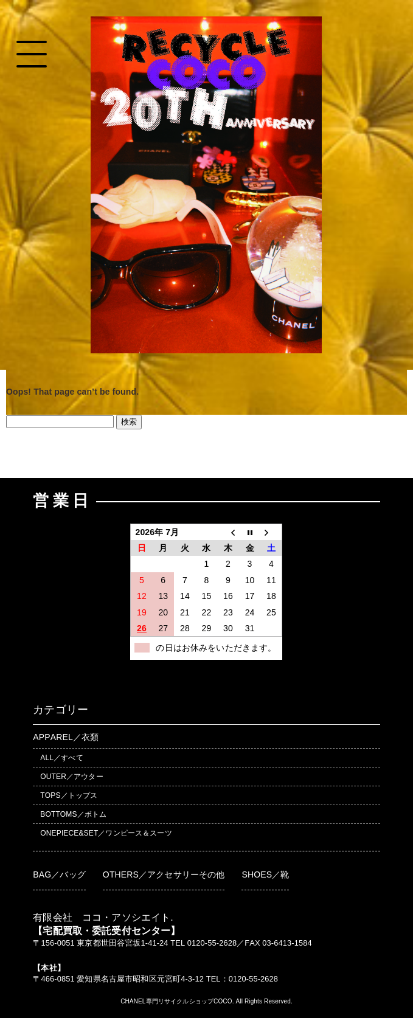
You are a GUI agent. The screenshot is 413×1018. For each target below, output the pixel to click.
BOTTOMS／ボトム (73, 814)
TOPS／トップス (68, 795)
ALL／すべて (61, 757)
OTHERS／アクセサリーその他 (164, 874)
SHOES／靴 (265, 874)
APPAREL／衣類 (66, 737)
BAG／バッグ (59, 874)
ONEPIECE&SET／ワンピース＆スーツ (106, 833)
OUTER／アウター (71, 776)
